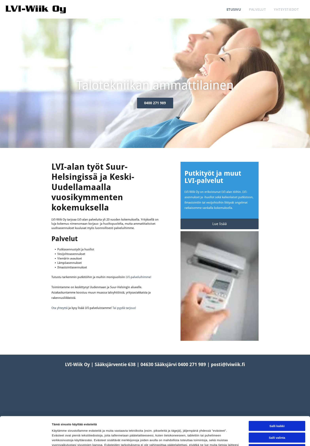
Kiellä (277, 420)
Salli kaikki (277, 397)
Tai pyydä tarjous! (124, 308)
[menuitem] (234, 9)
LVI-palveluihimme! (138, 277)
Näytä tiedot (211, 438)
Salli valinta (277, 408)
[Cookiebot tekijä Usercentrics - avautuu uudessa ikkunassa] (25, 438)
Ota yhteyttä (59, 308)
